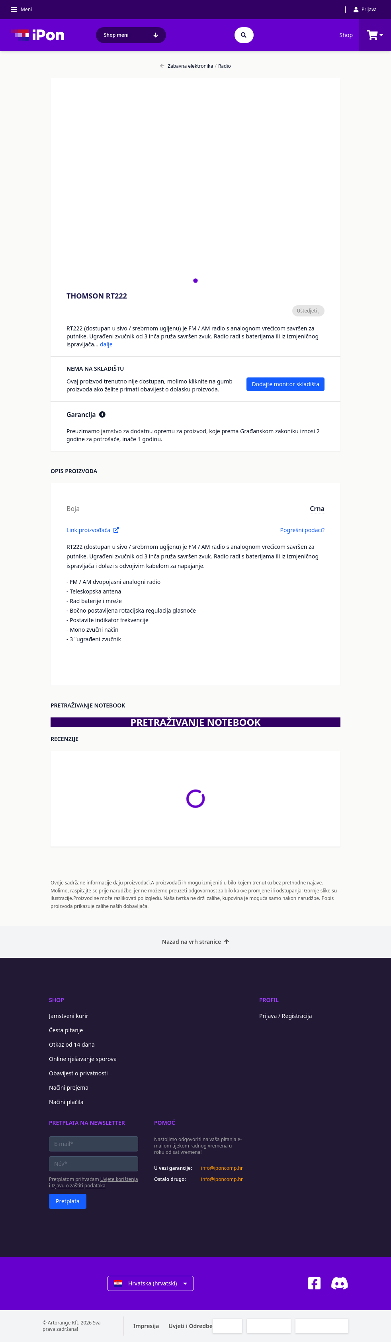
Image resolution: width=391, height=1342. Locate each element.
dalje (106, 344)
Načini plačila (66, 1102)
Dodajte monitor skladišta (285, 384)
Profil (269, 1000)
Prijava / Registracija (285, 1016)
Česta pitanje (66, 1030)
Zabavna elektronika (186, 66)
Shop (346, 35)
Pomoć (164, 1122)
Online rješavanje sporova (83, 1059)
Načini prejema (68, 1087)
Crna (317, 508)
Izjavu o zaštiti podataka (78, 1185)
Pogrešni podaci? (302, 530)
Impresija (146, 1326)
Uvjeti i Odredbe (190, 1326)
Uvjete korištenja (119, 1179)
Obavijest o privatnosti (78, 1073)
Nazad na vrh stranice (195, 941)
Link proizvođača (92, 530)
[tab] (195, 280)
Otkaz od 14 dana (72, 1044)
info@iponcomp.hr (222, 1168)
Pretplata (68, 1201)
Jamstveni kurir (68, 1016)
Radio (223, 66)
